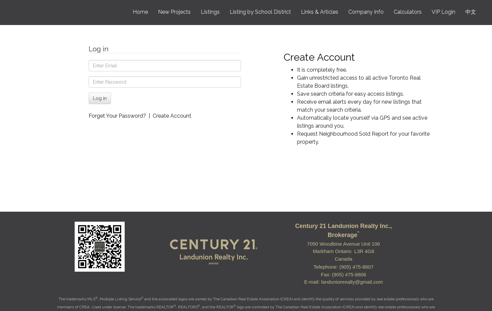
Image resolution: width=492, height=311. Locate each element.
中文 (470, 12)
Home (140, 12)
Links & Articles (319, 12)
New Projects (174, 12)
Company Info (366, 12)
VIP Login (443, 12)
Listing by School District (260, 12)
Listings (210, 12)
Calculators (408, 12)
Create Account (172, 116)
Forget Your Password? (117, 116)
